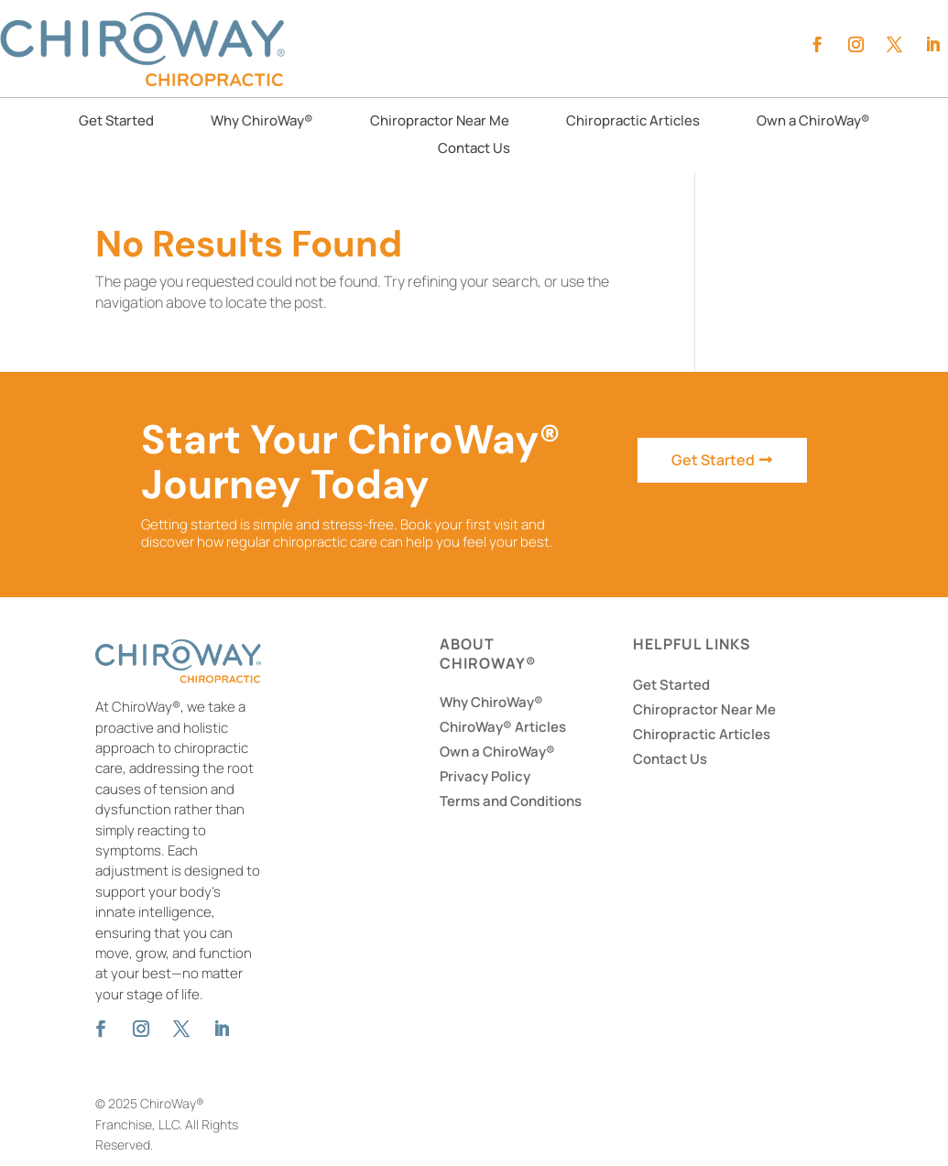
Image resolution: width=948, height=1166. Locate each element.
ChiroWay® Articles (503, 726)
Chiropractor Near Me (439, 122)
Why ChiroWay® (262, 122)
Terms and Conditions (511, 801)
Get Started (116, 122)
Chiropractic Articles (633, 122)
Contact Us (474, 150)
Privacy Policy (485, 776)
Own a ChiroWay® (813, 122)
